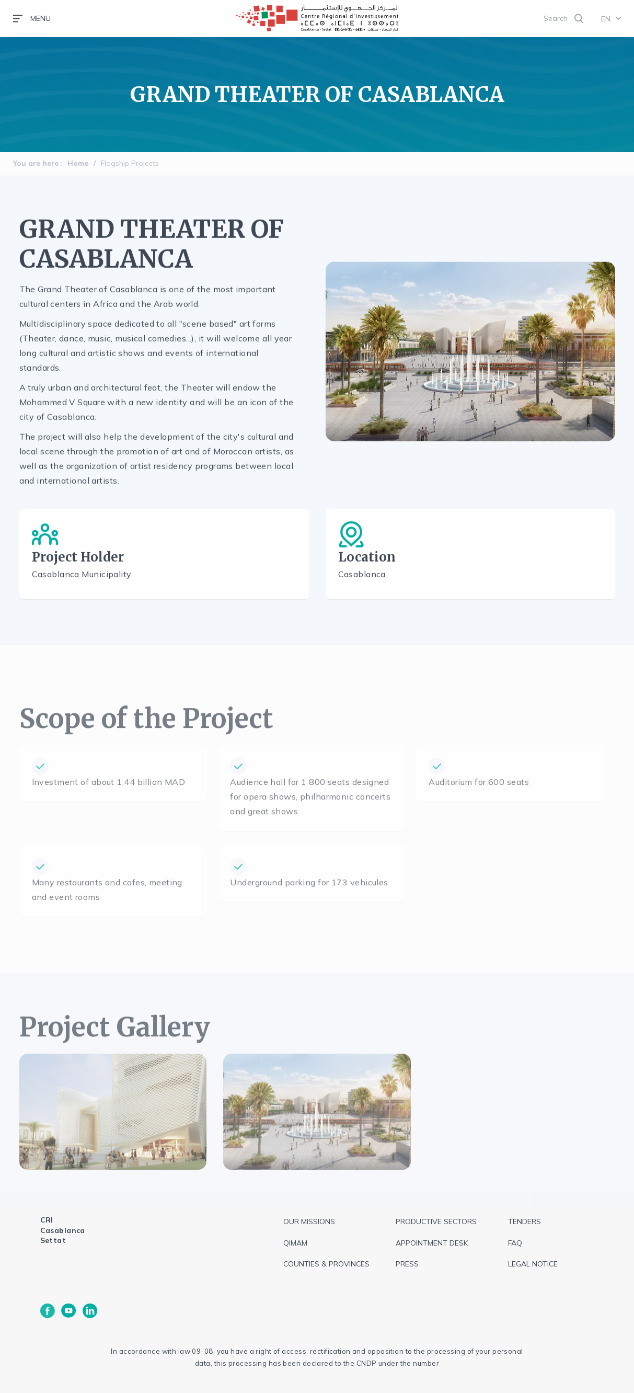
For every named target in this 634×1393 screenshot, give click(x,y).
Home (77, 163)
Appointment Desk (432, 1243)
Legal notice (533, 1264)
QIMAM (295, 1243)
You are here (36, 163)
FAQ (515, 1243)
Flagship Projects (130, 163)
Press (407, 1264)
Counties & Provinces (326, 1264)
